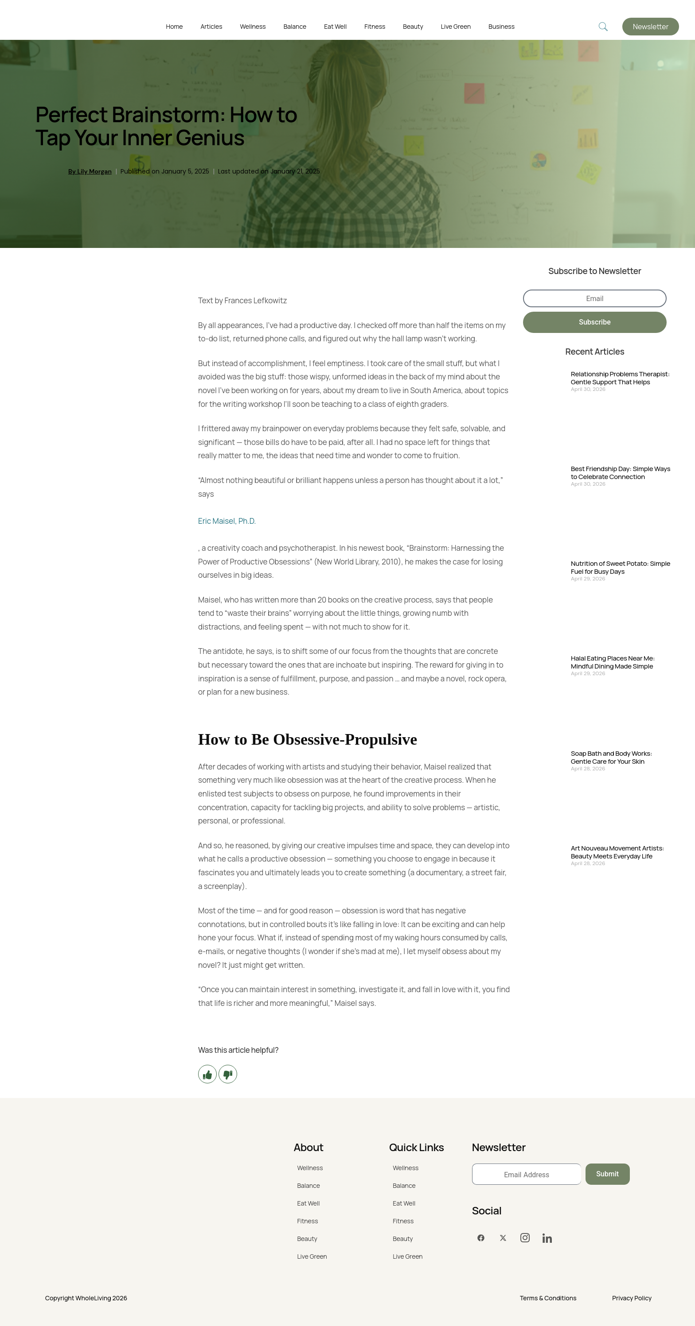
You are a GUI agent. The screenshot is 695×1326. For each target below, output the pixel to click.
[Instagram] (525, 1238)
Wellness (253, 26)
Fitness (374, 26)
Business (501, 26)
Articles (211, 26)
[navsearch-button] (603, 26)
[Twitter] (503, 1238)
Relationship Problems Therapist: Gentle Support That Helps (620, 378)
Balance (295, 26)
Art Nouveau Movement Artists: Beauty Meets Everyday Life (617, 852)
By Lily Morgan (90, 171)
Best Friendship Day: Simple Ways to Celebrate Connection (620, 473)
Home (174, 26)
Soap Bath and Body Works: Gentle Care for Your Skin (611, 757)
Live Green (456, 26)
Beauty (413, 26)
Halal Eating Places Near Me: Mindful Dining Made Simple (613, 662)
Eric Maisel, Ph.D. (227, 521)
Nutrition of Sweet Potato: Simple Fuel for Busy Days (620, 568)
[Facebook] (481, 1238)
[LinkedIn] (547, 1238)
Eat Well (335, 26)
